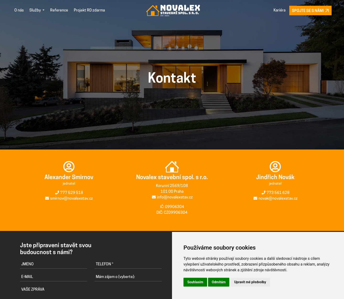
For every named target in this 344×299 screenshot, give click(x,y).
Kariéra (279, 10)
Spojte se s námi (310, 11)
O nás (19, 10)
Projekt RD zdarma (89, 10)
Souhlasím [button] (195, 282)
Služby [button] (35, 10)
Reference (59, 10)
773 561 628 (278, 192)
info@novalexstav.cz (175, 197)
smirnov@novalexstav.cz (71, 199)
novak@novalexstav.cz (278, 198)
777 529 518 (71, 193)
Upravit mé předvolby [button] (250, 282)
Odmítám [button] (219, 282)
